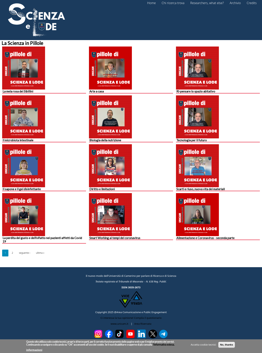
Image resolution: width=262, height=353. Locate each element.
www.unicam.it (119, 323)
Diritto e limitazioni (102, 189)
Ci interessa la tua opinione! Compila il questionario (131, 318)
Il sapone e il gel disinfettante (22, 189)
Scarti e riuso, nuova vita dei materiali (200, 189)
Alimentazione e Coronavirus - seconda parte (205, 238)
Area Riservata (142, 323)
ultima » (40, 252)
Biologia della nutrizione (105, 140)
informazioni (34, 351)
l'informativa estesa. (163, 345)
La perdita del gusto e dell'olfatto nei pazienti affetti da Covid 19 (42, 239)
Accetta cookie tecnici (203, 345)
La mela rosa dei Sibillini (18, 91)
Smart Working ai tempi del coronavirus (114, 238)
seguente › (24, 252)
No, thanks (226, 345)
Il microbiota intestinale (18, 140)
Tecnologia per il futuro (191, 140)
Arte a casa (96, 91)
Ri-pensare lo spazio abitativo (195, 91)
